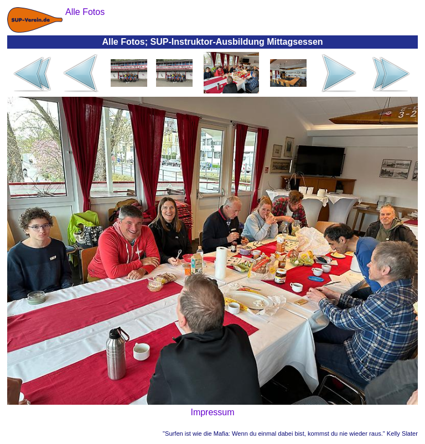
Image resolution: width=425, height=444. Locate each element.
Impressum (212, 412)
